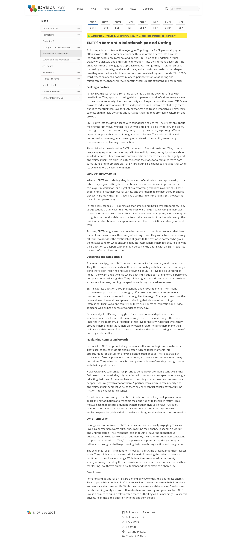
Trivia (92, 8)
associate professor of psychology (158, 35)
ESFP (168, 27)
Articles (119, 8)
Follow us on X (135, 517)
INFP (155, 22)
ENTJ (118, 22)
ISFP (180, 27)
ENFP (143, 22)
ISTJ (105, 27)
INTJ (130, 22)
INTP (105, 22)
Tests (80, 8)
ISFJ (130, 27)
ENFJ (168, 22)
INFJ (180, 22)
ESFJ (118, 27)
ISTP (155, 27)
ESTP (143, 27)
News (133, 8)
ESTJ (93, 27)
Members (147, 8)
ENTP (93, 22)
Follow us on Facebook (140, 512)
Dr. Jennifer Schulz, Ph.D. (129, 35)
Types (105, 8)
